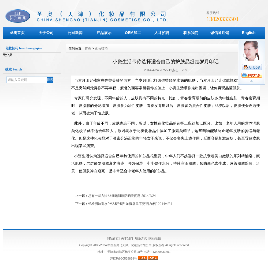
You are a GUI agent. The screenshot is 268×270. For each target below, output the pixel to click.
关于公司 (46, 33)
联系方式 (141, 238)
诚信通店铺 (219, 33)
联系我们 (190, 33)
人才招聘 (161, 33)
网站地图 (155, 238)
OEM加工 (133, 33)
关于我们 (127, 238)
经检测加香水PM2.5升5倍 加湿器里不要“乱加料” (122, 204)
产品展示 (103, 33)
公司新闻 (75, 33)
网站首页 (113, 238)
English (249, 33)
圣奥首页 (17, 33)
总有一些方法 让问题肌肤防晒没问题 (114, 196)
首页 (88, 48)
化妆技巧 (101, 48)
